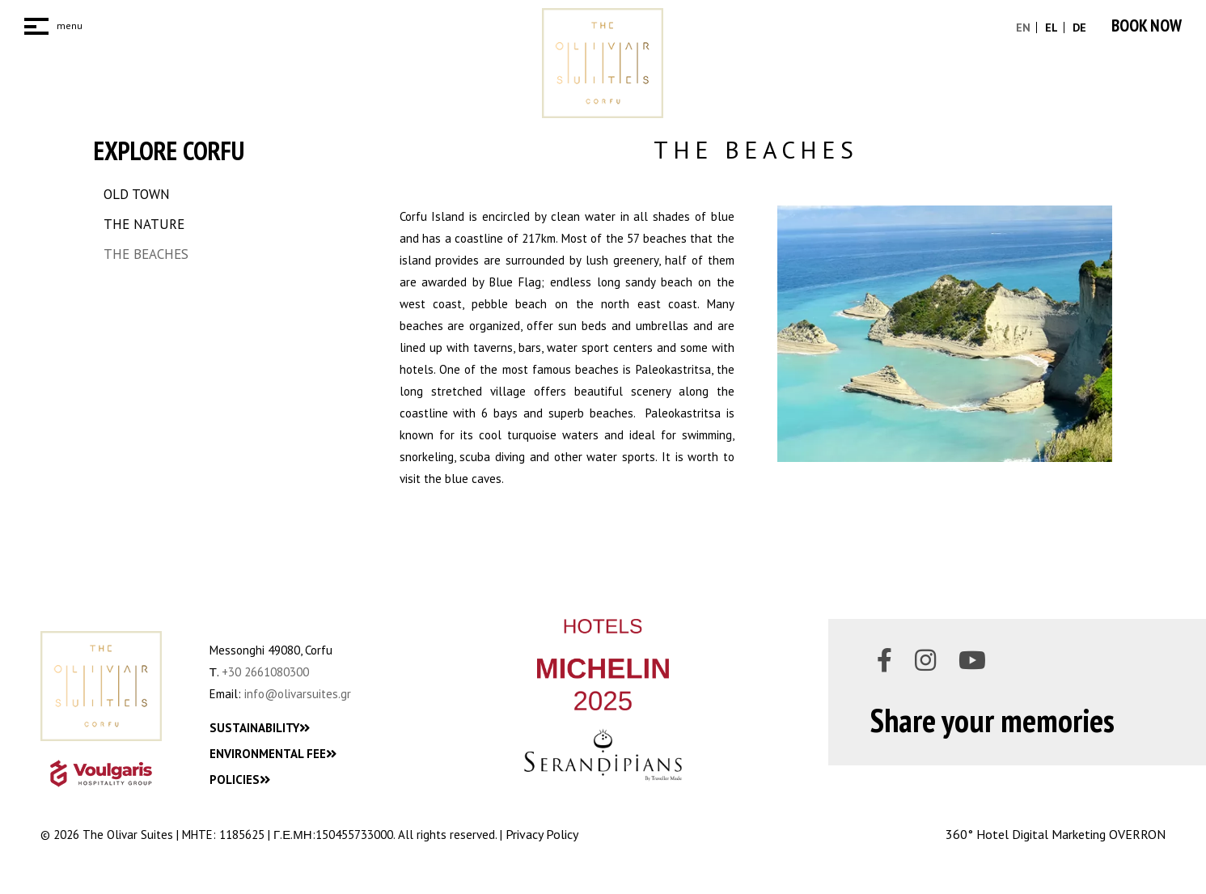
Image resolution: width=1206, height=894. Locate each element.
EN (1023, 27)
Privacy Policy (542, 834)
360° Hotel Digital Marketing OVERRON (1056, 834)
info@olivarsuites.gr (297, 693)
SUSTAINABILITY (259, 727)
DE (1077, 27)
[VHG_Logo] (101, 773)
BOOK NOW (1146, 25)
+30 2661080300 (265, 672)
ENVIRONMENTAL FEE (272, 753)
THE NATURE (144, 224)
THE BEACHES (146, 254)
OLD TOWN (137, 194)
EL (1050, 27)
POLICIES (239, 779)
